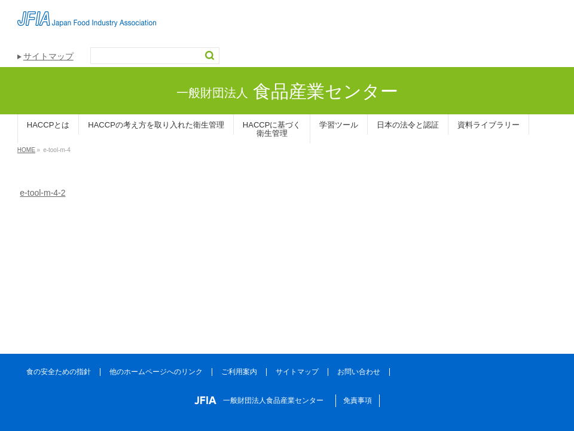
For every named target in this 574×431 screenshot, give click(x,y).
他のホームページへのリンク (156, 372)
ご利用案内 (239, 372)
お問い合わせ (358, 372)
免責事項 (357, 400)
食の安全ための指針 (58, 372)
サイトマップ (48, 56)
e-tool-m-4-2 (42, 193)
